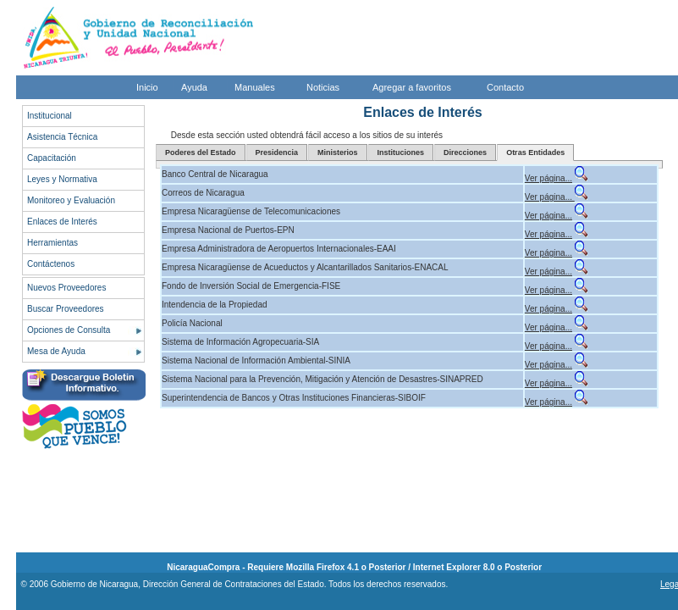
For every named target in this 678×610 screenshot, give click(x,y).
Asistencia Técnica (62, 136)
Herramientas (52, 242)
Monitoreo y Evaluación (71, 200)
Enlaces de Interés (62, 221)
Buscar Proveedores (65, 308)
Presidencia (277, 152)
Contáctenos (50, 264)
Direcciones (465, 152)
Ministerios (337, 152)
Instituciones (401, 152)
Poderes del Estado (200, 152)
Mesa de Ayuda (56, 351)
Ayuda (194, 87)
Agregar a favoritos (411, 87)
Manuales (254, 87)
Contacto (505, 87)
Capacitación (51, 158)
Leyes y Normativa (62, 179)
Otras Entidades (535, 152)
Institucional (49, 115)
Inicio (147, 87)
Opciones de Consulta (68, 330)
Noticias (322, 87)
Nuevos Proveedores (66, 287)
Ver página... (548, 178)
